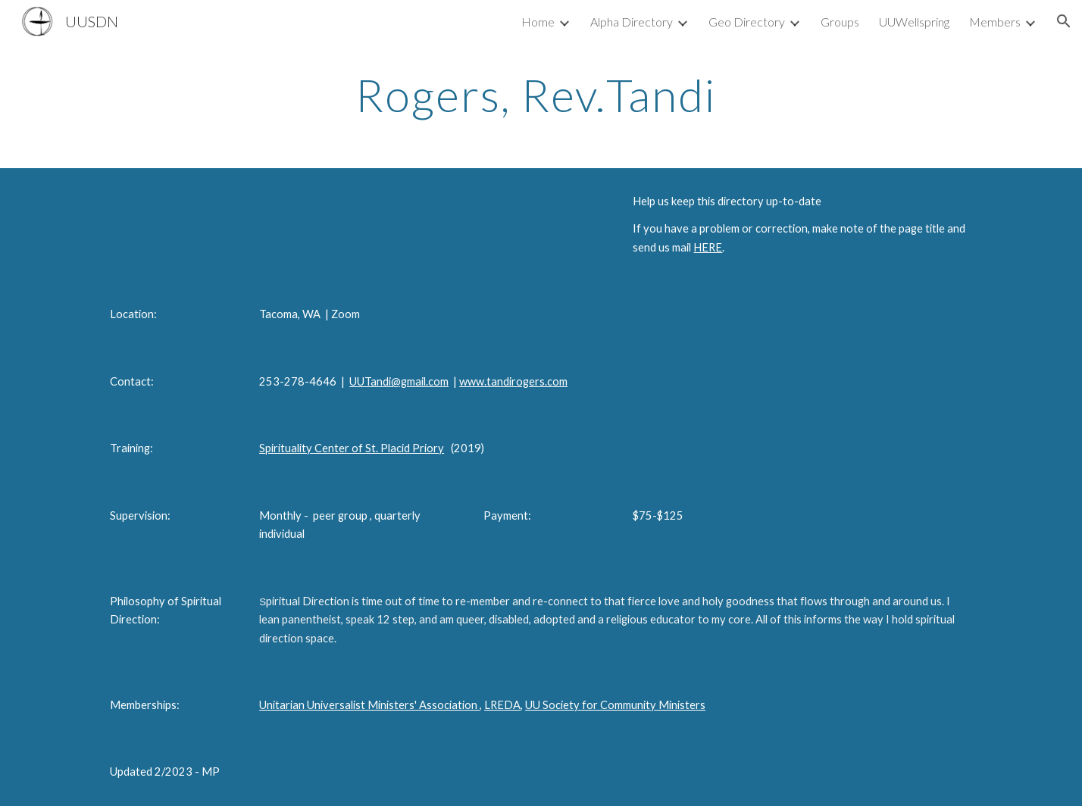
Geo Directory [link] (746, 21)
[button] (1064, 21)
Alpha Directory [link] (631, 21)
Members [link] (995, 21)
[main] (541, 95)
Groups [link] (840, 21)
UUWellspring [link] (914, 21)
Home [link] (538, 21)
